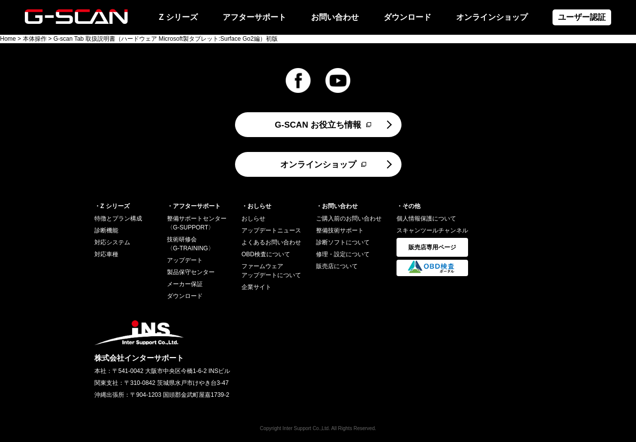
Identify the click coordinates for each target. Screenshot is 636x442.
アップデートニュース (271, 230)
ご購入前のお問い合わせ (349, 218)
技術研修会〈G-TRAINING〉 (190, 244)
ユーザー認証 (582, 17)
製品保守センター (191, 272)
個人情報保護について (426, 218)
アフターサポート (254, 17)
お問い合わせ (335, 17)
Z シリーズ (178, 17)
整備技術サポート (340, 230)
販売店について (337, 266)
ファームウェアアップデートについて (271, 271)
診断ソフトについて (343, 242)
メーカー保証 (185, 284)
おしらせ (253, 218)
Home (8, 38)
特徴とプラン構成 (118, 218)
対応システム (112, 242)
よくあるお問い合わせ (271, 242)
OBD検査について (265, 254)
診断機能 (106, 230)
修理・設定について (343, 254)
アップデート (185, 260)
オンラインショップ (492, 17)
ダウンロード (407, 17)
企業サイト (256, 287)
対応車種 (106, 254)
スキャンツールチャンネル (432, 230)
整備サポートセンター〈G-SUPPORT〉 (197, 223)
